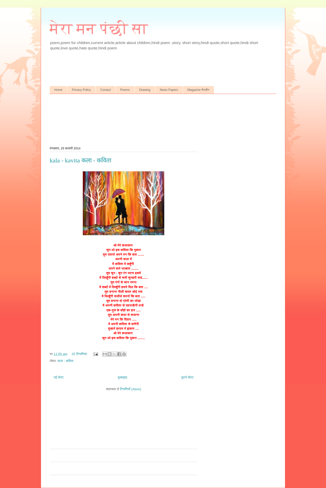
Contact (105, 90)
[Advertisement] (150, 72)
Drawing (144, 90)
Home (58, 90)
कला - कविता (65, 361)
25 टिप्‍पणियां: (80, 354)
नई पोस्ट (58, 377)
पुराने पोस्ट (187, 377)
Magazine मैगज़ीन (198, 90)
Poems (125, 90)
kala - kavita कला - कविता (80, 160)
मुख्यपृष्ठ (122, 377)
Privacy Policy (81, 90)
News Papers (169, 90)
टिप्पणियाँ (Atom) (130, 389)
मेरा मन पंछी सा (99, 28)
